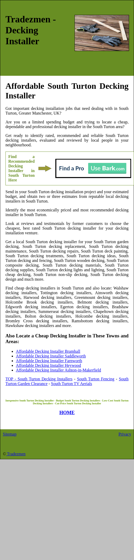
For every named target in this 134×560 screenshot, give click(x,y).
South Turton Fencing (95, 379)
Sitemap (9, 434)
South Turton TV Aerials (71, 383)
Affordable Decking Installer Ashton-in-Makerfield (58, 370)
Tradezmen (15, 454)
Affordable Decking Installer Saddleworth (51, 356)
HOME (67, 412)
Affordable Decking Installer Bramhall (48, 351)
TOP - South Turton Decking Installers (38, 379)
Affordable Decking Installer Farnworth (49, 360)
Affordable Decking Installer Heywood (48, 365)
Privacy (124, 434)
